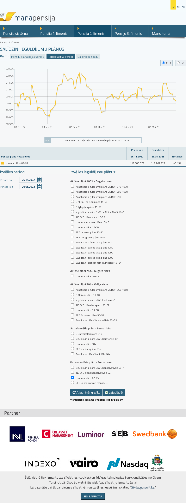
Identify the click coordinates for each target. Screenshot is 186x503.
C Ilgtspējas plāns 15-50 (88, 207)
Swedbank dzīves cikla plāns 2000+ (95, 258)
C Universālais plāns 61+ (89, 334)
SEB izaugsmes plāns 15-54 (91, 237)
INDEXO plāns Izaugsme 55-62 (92, 305)
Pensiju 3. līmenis (128, 33)
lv (173, 7)
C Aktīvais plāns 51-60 (88, 295)
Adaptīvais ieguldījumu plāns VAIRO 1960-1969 (102, 290)
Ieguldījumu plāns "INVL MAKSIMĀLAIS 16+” (100, 212)
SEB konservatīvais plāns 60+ (92, 383)
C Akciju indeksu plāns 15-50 (91, 202)
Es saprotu (93, 496)
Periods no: (6, 180)
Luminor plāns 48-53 (87, 276)
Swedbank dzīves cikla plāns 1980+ (95, 248)
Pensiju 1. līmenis (53, 33)
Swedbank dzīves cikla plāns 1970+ (95, 242)
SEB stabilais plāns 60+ (88, 349)
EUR (166, 63)
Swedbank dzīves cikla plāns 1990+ (95, 253)
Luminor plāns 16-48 (87, 227)
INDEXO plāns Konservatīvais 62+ (94, 373)
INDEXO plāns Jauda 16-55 (90, 217)
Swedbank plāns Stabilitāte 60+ (93, 354)
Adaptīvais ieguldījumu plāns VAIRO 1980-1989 (102, 192)
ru (178, 7)
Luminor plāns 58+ (86, 344)
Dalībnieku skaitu (88, 56)
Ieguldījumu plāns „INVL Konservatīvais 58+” (100, 368)
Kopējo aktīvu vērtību (61, 56)
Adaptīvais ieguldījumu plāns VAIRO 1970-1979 (102, 187)
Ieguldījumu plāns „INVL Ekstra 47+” (95, 300)
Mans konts (161, 33)
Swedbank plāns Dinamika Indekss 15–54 (99, 263)
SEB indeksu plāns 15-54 (89, 232)
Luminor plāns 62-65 (87, 378)
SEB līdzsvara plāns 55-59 (90, 315)
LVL (181, 63)
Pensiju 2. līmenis (91, 33)
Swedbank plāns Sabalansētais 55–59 (96, 320)
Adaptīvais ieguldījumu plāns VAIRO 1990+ (99, 197)
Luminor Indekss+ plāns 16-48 (92, 222)
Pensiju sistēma (15, 33)
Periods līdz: (6, 187)
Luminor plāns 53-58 (87, 310)
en (183, 7)
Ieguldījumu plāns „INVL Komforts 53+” (97, 339)
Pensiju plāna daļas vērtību (27, 56)
